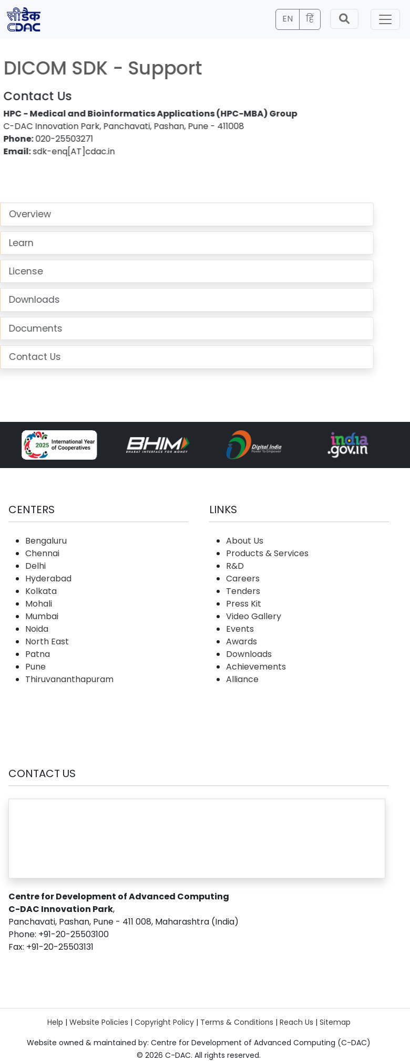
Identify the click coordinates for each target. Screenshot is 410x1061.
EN (287, 19)
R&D (235, 566)
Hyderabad (48, 578)
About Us (244, 541)
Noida (36, 629)
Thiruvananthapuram (69, 679)
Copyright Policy (164, 1022)
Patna (37, 654)
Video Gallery (253, 616)
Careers (243, 578)
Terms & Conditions (236, 1022)
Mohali (38, 604)
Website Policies (98, 1022)
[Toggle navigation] (385, 19)
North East (47, 641)
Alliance (242, 679)
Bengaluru (46, 541)
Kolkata (41, 591)
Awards (241, 641)
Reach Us (296, 1022)
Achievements (256, 667)
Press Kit (243, 604)
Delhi (35, 566)
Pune (35, 667)
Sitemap (335, 1022)
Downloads (249, 654)
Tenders (243, 591)
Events (240, 629)
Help (55, 1022)
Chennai (42, 553)
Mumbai (41, 616)
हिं (310, 19)
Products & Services (267, 553)
